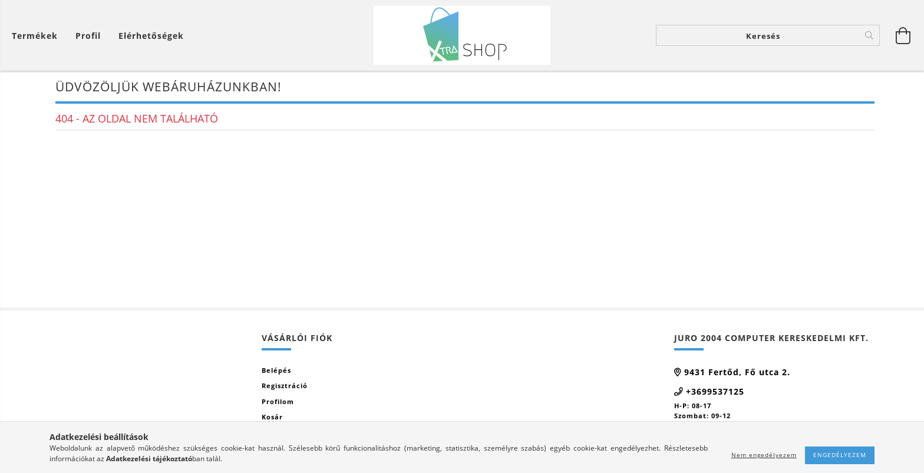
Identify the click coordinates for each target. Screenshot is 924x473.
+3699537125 (715, 391)
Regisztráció (285, 385)
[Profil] (88, 36)
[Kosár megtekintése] (38, 36)
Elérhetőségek (151, 35)
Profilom (278, 401)
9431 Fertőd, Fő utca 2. (737, 372)
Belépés (276, 370)
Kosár (272, 416)
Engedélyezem (839, 455)
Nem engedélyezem (764, 455)
